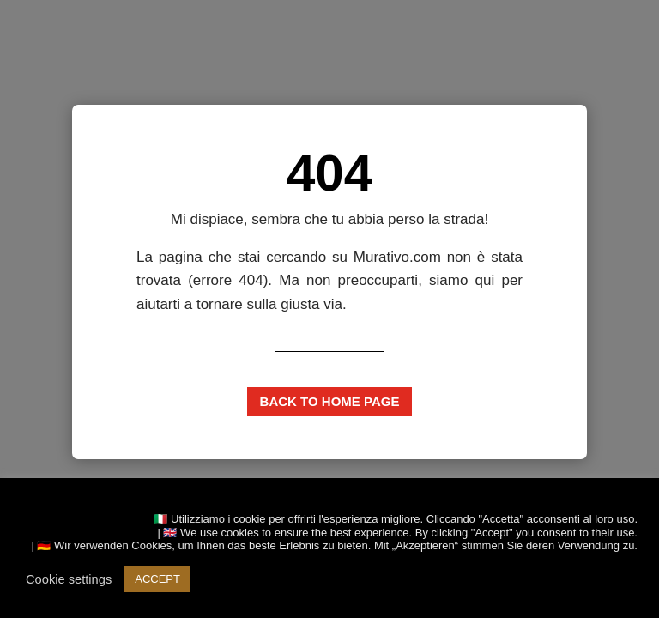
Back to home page (330, 401)
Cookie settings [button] (69, 579)
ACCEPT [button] (157, 579)
